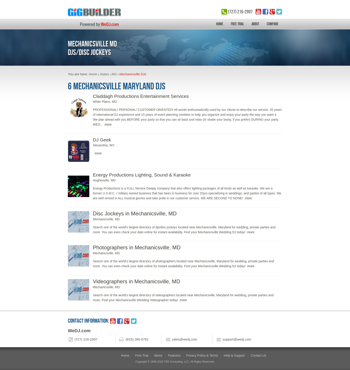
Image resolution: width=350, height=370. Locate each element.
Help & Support (234, 355)
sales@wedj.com (184, 339)
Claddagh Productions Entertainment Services (141, 96)
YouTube (258, 12)
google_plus (272, 12)
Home (219, 24)
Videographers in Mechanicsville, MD (136, 281)
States (104, 74)
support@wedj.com (237, 339)
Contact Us (258, 355)
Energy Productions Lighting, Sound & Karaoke (142, 174)
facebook (265, 12)
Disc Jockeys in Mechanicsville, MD (135, 213)
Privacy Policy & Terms (202, 355)
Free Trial (237, 24)
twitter (279, 12)
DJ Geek (102, 139)
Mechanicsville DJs (133, 74)
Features (174, 355)
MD (114, 74)
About (255, 24)
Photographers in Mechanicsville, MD (137, 247)
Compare (272, 24)
